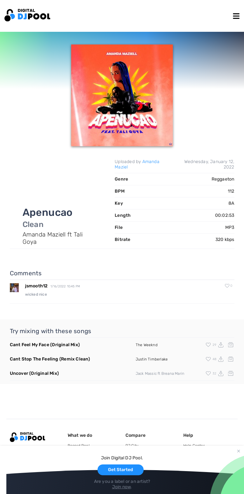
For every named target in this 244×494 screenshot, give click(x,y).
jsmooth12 (36, 286)
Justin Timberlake (152, 359)
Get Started (120, 469)
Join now (121, 487)
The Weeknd (147, 345)
